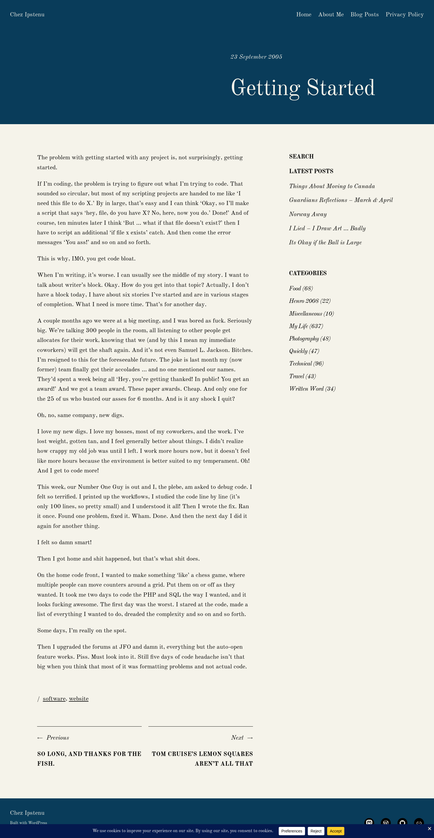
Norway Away (308, 214)
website (79, 699)
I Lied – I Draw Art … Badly (327, 229)
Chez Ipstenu (27, 15)
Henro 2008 (304, 301)
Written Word (306, 389)
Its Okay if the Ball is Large (325, 243)
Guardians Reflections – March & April (341, 200)
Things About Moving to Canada (332, 186)
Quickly (298, 351)
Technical (300, 364)
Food (295, 289)
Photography (304, 339)
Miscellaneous (305, 314)
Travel (296, 377)
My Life (298, 326)
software (54, 699)
